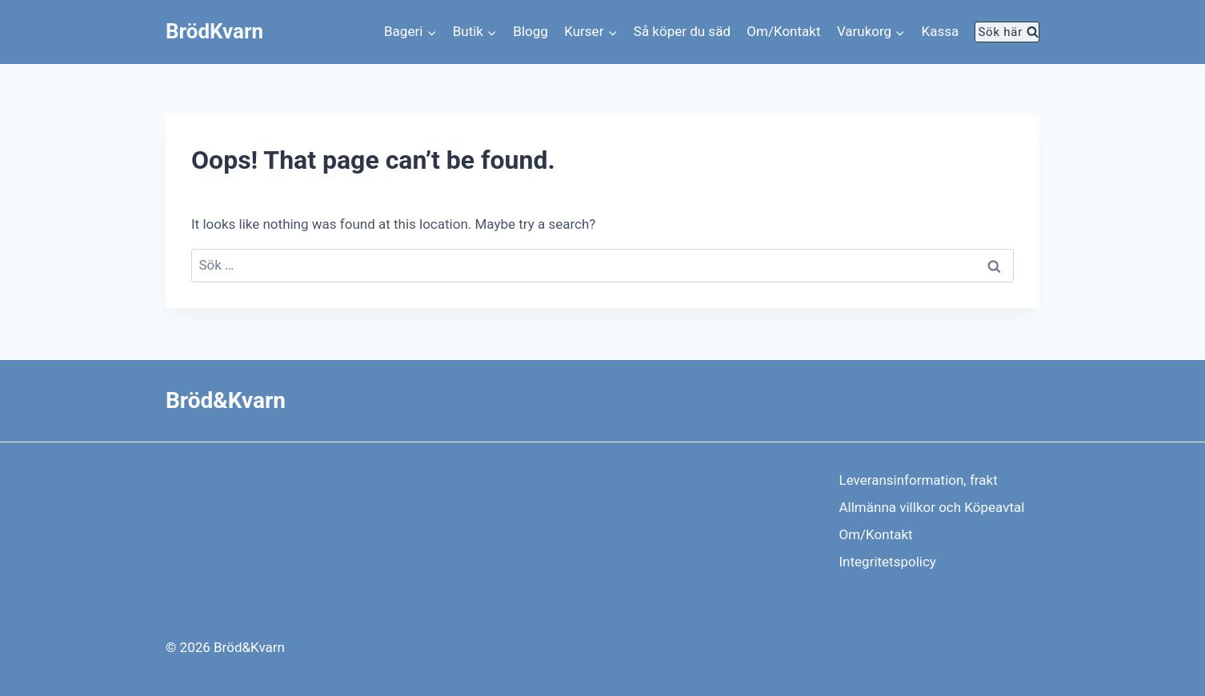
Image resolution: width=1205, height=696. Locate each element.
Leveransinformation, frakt (918, 480)
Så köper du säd (682, 31)
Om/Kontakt (783, 31)
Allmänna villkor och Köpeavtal (932, 507)
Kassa (940, 31)
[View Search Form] (1007, 32)
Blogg (530, 31)
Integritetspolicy (887, 562)
